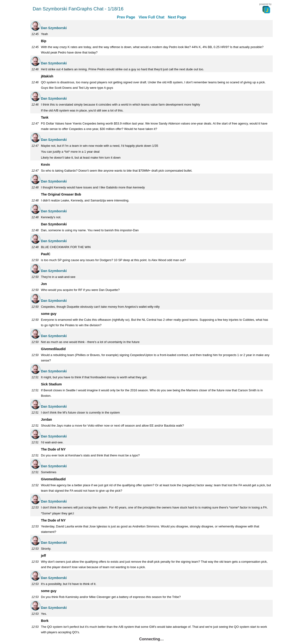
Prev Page (126, 17)
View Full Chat (151, 17)
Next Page (177, 17)
